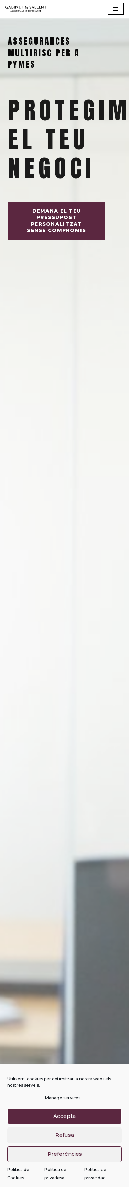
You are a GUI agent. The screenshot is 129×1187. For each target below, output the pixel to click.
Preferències (64, 1159)
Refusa (64, 1140)
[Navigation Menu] (116, 9)
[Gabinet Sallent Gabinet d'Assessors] (25, 9)
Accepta (64, 1122)
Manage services (62, 1103)
